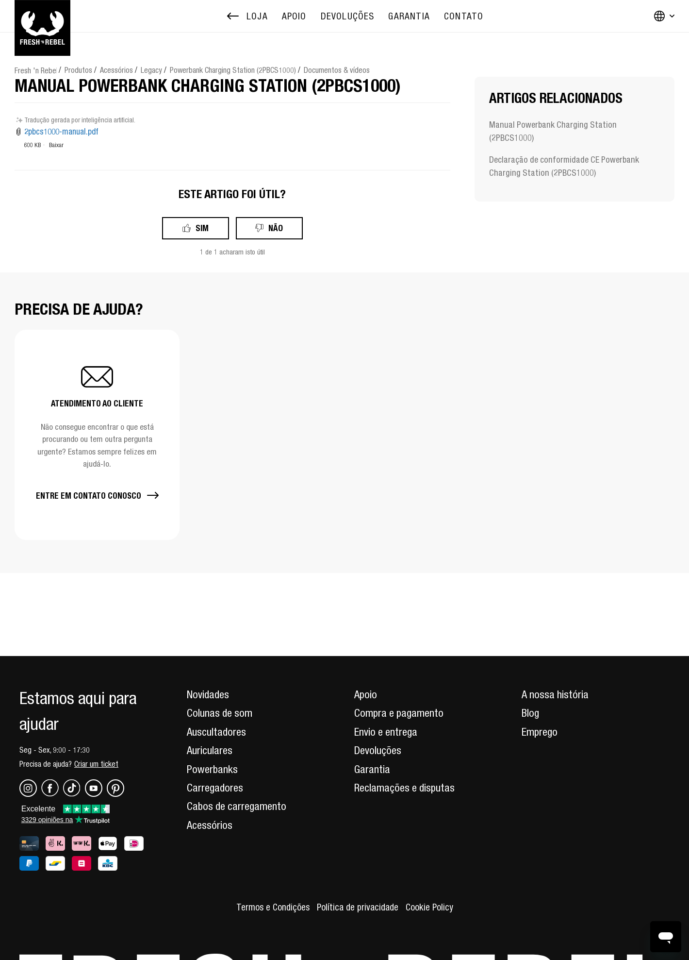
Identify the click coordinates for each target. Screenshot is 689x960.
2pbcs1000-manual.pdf (61, 131)
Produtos (78, 70)
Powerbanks (212, 769)
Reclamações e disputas (404, 787)
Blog (530, 713)
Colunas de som (219, 713)
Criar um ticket (96, 763)
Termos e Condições (273, 907)
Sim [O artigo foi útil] (202, 228)
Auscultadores (216, 731)
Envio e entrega (385, 731)
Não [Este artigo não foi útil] (275, 228)
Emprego (540, 731)
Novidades (208, 694)
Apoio (365, 694)
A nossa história (555, 694)
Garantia (372, 769)
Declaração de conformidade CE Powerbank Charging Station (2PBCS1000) (564, 166)
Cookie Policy (429, 907)
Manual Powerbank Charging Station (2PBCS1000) (553, 131)
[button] (97, 435)
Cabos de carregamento (236, 806)
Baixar (56, 145)
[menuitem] (294, 16)
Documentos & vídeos (337, 70)
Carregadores (215, 787)
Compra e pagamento (398, 713)
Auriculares (209, 750)
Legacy (151, 70)
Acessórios (116, 70)
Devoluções (377, 750)
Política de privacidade (357, 907)
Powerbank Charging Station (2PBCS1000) (233, 70)
